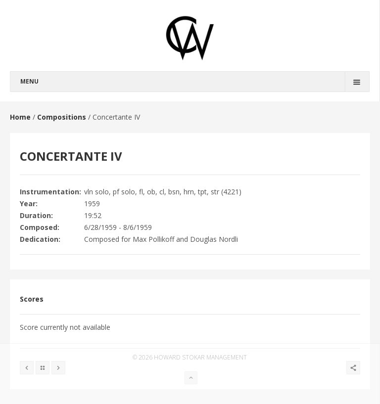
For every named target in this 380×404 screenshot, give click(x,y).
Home (20, 117)
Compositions (61, 117)
